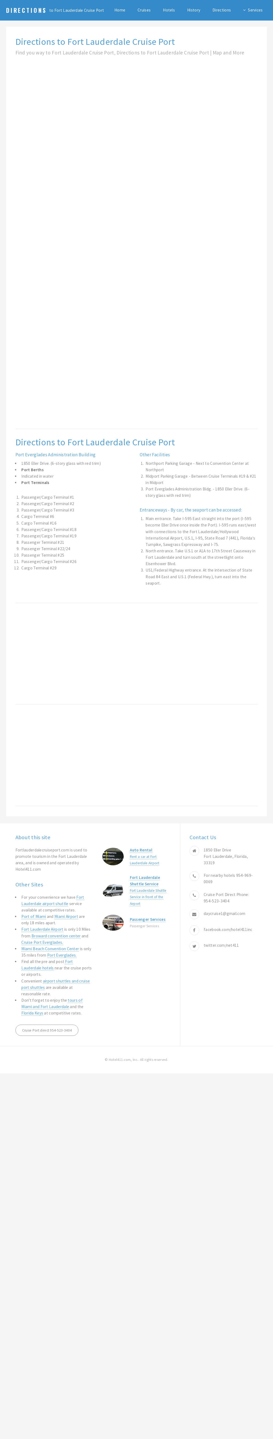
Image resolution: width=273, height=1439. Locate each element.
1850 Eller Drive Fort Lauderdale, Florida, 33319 (226, 856)
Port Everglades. (62, 955)
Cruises (144, 10)
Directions (26, 10)
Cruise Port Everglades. (42, 942)
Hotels (169, 10)
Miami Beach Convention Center (50, 948)
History (193, 10)
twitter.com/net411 (221, 945)
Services (255, 10)
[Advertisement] (62, 117)
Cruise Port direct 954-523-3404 (47, 1030)
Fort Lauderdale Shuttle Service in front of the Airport (148, 897)
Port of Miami (33, 916)
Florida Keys (32, 1013)
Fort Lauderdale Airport (42, 929)
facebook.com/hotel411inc (228, 929)
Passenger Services (148, 919)
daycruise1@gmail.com (224, 913)
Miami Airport (66, 916)
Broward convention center (56, 935)
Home (119, 10)
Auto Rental (141, 850)
